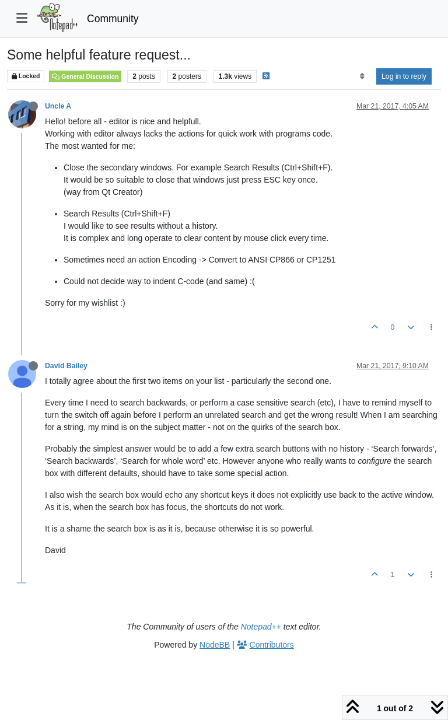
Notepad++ (261, 626)
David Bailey (66, 366)
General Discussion (85, 76)
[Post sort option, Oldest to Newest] (362, 76)
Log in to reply (404, 76)
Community (113, 19)
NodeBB (215, 644)
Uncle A (58, 106)
